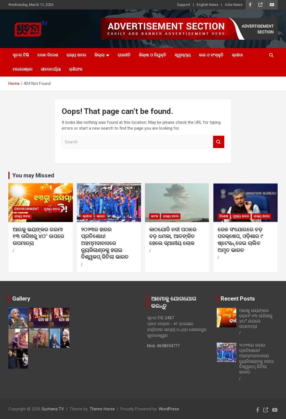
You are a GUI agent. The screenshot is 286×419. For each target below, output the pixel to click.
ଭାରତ (101, 216)
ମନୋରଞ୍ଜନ (22, 69)
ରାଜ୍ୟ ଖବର (76, 55)
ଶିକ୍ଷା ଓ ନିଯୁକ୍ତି (152, 55)
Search (218, 142)
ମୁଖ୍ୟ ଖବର (52, 209)
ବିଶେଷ (223, 216)
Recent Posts (238, 298)
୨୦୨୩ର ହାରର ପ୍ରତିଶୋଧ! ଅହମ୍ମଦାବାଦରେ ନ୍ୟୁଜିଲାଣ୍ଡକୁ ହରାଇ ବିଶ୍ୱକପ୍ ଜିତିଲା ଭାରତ (104, 243)
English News (207, 5)
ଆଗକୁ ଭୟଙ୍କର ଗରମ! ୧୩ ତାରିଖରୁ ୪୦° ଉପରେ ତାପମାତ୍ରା (38, 236)
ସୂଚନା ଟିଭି (21, 55)
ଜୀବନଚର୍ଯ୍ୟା (51, 69)
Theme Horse (102, 408)
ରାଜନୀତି (124, 55)
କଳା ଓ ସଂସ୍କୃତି (211, 55)
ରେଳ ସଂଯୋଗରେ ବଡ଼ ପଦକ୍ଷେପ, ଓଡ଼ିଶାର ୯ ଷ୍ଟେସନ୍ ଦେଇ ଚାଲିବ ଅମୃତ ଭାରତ (240, 239)
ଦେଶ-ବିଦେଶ (47, 55)
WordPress (169, 408)
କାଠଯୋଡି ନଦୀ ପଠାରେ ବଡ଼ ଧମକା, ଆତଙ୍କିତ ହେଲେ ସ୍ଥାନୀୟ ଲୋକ (172, 236)
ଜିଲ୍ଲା (99, 55)
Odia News (233, 5)
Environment (26, 209)
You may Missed (33, 175)
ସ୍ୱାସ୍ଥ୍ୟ (182, 55)
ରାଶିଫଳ (75, 69)
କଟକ (154, 216)
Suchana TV (53, 408)
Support (183, 5)
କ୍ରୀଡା (237, 55)
